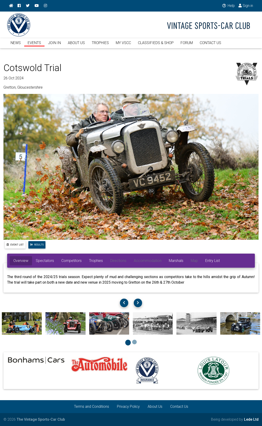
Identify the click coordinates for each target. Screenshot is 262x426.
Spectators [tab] (45, 260)
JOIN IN (54, 45)
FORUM (187, 45)
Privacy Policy (128, 406)
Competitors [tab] (71, 260)
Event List (15, 244)
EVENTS (34, 45)
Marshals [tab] (176, 260)
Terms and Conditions (91, 406)
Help (228, 5)
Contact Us (179, 406)
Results (37, 244)
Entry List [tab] (212, 260)
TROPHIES (100, 45)
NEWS (16, 45)
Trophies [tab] (96, 260)
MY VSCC (123, 45)
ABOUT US (76, 45)
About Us (155, 406)
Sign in (245, 5)
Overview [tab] (20, 260)
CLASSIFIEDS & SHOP (156, 45)
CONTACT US (210, 45)
